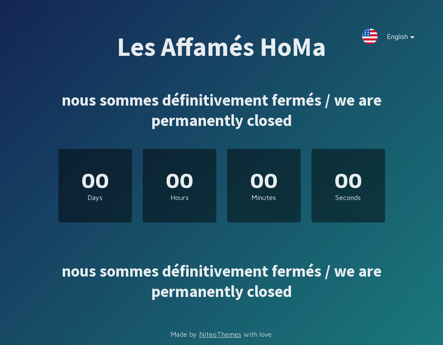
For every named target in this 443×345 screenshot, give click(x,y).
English (394, 38)
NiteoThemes (220, 334)
